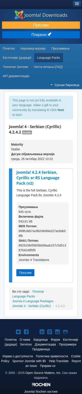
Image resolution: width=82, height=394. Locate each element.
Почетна (9, 48)
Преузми (41, 25)
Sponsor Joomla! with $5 (29, 361)
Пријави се (48, 366)
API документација (16, 76)
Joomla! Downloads (41, 15)
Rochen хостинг (41, 391)
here (61, 110)
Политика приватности (52, 356)
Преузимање (61, 48)
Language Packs (48, 57)
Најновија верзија (33, 48)
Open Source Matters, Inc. (43, 373)
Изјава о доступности (17, 356)
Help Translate (59, 361)
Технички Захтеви (15, 67)
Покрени (41, 35)
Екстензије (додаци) (17, 57)
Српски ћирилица (65, 85)
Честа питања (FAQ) (48, 67)
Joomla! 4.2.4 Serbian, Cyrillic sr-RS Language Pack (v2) (37, 178)
